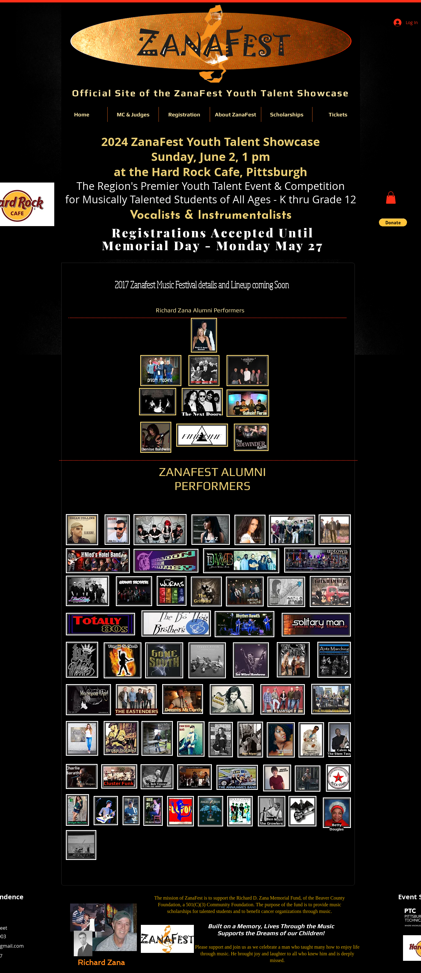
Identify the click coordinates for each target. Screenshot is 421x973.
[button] (391, 197)
